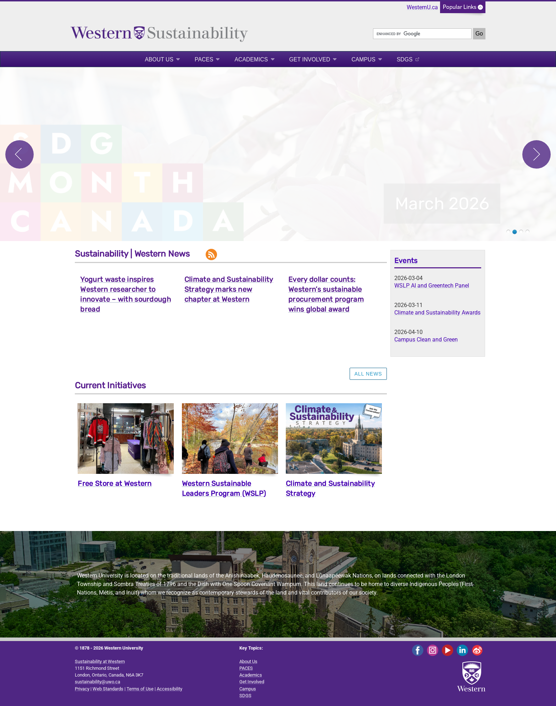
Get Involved (309, 59)
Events (406, 260)
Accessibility (169, 688)
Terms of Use (140, 688)
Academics (251, 59)
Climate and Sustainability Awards (437, 312)
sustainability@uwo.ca (97, 681)
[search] (422, 33)
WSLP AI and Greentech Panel (431, 285)
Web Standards (108, 688)
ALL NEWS (368, 374)
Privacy (82, 688)
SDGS (405, 59)
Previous (19, 154)
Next (536, 154)
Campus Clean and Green (426, 339)
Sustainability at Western (100, 661)
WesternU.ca (422, 7)
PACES (204, 59)
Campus (363, 59)
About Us (159, 59)
